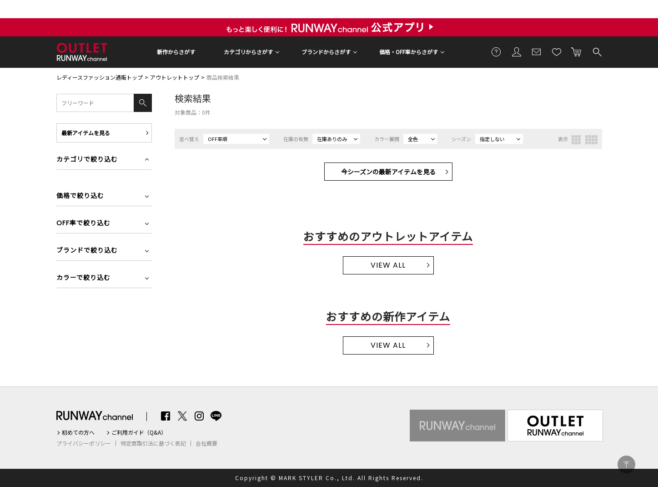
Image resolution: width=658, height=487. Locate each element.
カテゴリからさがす (248, 52)
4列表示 (591, 139)
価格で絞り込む (80, 196)
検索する (596, 51)
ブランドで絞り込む (87, 251)
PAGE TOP (626, 464)
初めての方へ (78, 432)
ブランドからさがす (326, 52)
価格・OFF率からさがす (408, 52)
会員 (516, 51)
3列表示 (576, 139)
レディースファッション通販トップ (99, 77)
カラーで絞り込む (83, 278)
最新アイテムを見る (85, 133)
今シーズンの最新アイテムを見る (388, 171)
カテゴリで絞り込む (87, 160)
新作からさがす (176, 52)
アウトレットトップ (174, 77)
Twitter (182, 416)
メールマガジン (536, 51)
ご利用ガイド (496, 51)
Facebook (165, 416)
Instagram (199, 416)
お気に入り (556, 51)
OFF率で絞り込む (83, 224)
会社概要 (206, 443)
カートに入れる (576, 51)
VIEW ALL (388, 265)
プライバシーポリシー (83, 443)
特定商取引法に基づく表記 (153, 443)
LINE (216, 416)
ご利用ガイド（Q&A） (138, 432)
